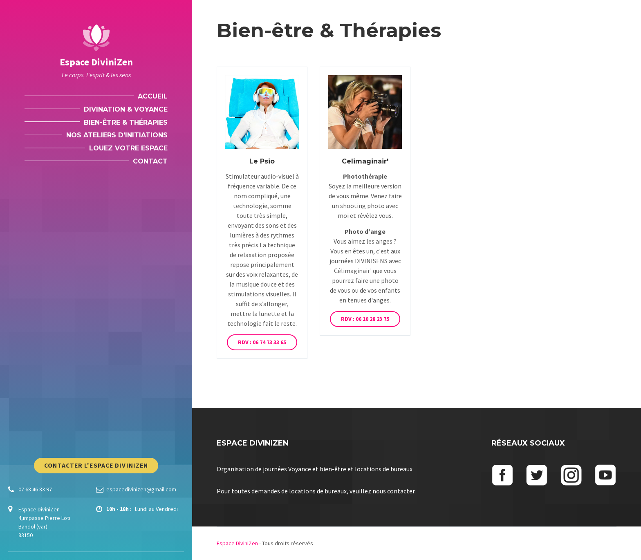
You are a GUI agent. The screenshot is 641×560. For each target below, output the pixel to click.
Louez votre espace (128, 148)
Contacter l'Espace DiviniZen (96, 465)
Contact (150, 161)
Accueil (153, 96)
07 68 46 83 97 (35, 489)
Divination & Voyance (126, 109)
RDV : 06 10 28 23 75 (365, 319)
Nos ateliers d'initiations (117, 135)
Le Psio (262, 161)
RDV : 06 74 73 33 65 (262, 342)
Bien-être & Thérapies (126, 122)
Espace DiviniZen (96, 62)
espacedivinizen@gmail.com (141, 489)
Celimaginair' (365, 161)
